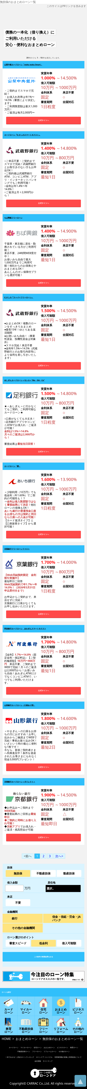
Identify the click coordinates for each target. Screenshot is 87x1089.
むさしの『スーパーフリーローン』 (18, 297)
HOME (6, 1039)
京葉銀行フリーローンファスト (17, 549)
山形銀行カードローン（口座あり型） (19, 705)
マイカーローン (26, 1047)
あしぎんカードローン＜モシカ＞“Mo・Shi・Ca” (24, 380)
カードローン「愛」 (12, 466)
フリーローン (37, 1051)
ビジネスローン (62, 1047)
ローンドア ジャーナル (44, 1057)
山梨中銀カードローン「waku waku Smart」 (23, 64)
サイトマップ (47, 1061)
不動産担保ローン (23, 1051)
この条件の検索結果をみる (43, 957)
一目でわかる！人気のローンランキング (19, 1057)
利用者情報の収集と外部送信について (68, 1057)
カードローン (13, 1047)
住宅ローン (38, 1047)
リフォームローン (50, 1051)
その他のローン (64, 1051)
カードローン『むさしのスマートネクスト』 (22, 135)
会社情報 (38, 1061)
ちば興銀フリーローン (13, 217)
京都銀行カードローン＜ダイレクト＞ (19, 781)
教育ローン (74, 1047)
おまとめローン (27, 1039)
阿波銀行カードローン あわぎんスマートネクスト (25, 628)
